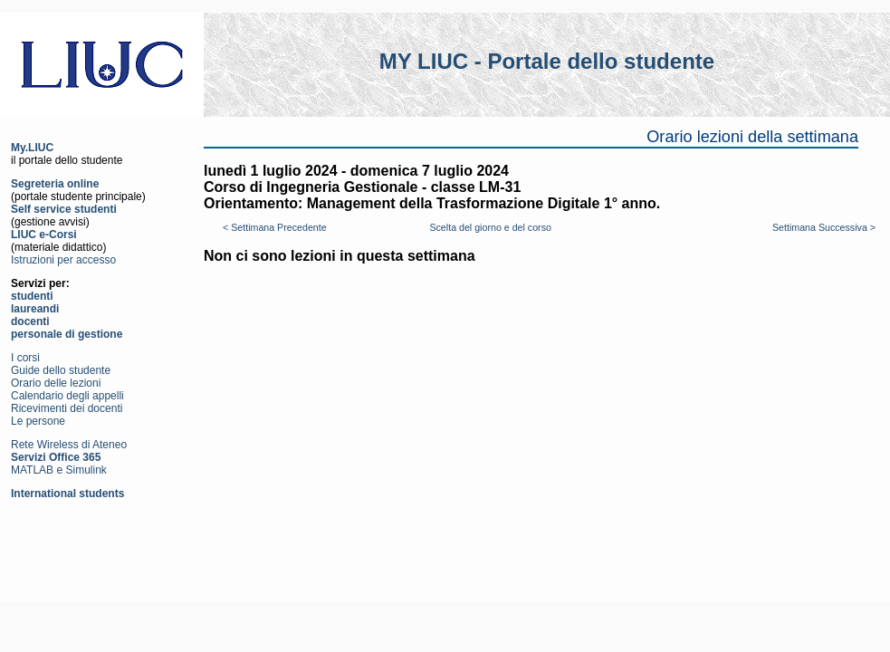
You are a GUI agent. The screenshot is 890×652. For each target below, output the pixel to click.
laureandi (35, 308)
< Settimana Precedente (275, 227)
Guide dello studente (60, 370)
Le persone (38, 421)
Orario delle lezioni (55, 383)
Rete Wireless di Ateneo (69, 444)
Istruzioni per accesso (63, 260)
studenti (32, 296)
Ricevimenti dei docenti (66, 408)
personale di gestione (66, 334)
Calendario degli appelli (67, 395)
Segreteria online (55, 183)
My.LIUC (32, 147)
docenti (30, 321)
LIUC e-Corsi (44, 234)
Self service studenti (64, 209)
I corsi (25, 357)
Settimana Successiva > (824, 227)
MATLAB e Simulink (59, 470)
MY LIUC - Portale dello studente (546, 61)
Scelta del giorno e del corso (489, 227)
